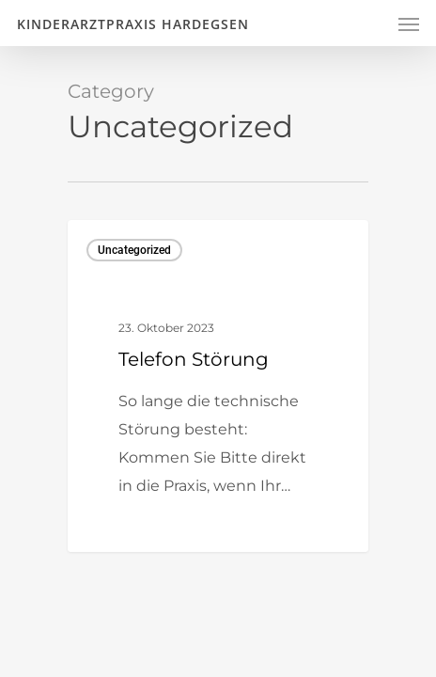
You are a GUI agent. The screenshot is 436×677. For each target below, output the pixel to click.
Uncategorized (134, 250)
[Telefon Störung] (218, 386)
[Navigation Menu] (408, 23)
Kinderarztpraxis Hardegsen (133, 24)
